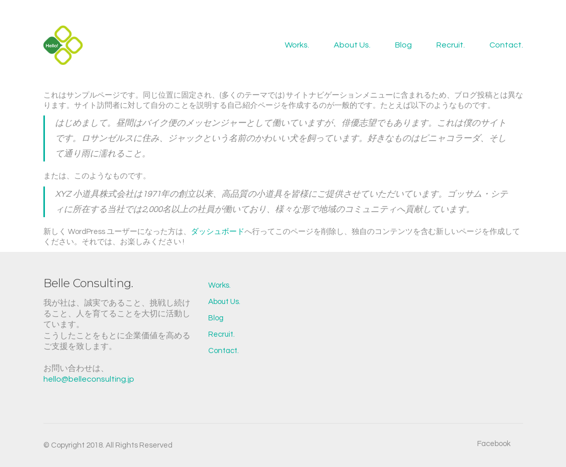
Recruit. (221, 334)
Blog (216, 318)
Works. (219, 285)
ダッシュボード (217, 232)
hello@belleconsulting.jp (88, 379)
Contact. (223, 351)
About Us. (224, 302)
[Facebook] (493, 444)
